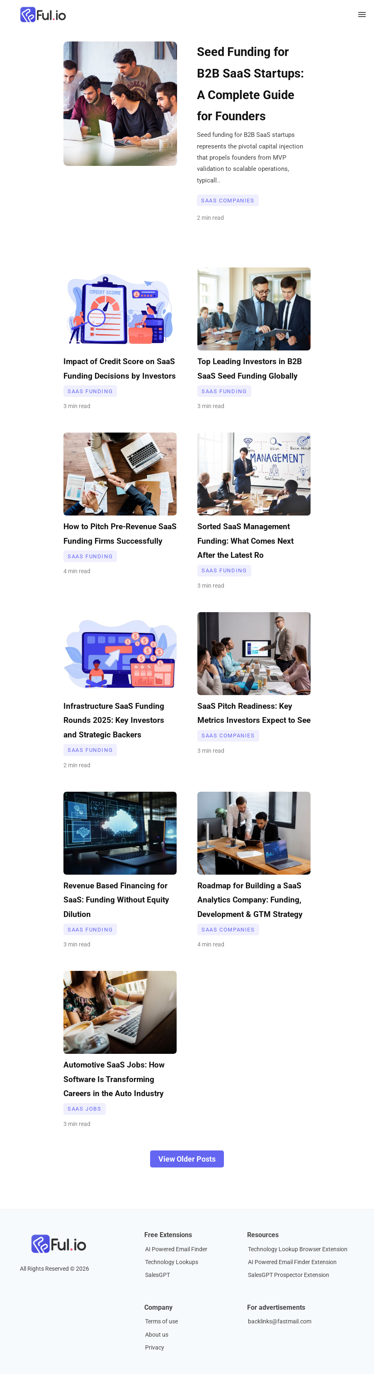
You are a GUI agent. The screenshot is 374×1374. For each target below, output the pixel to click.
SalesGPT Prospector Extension (288, 1275)
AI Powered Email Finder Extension (292, 1262)
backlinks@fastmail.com (279, 1321)
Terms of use (161, 1321)
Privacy (154, 1347)
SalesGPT (157, 1275)
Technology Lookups (171, 1262)
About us (156, 1334)
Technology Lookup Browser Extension (297, 1249)
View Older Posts (187, 1159)
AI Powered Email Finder (176, 1249)
